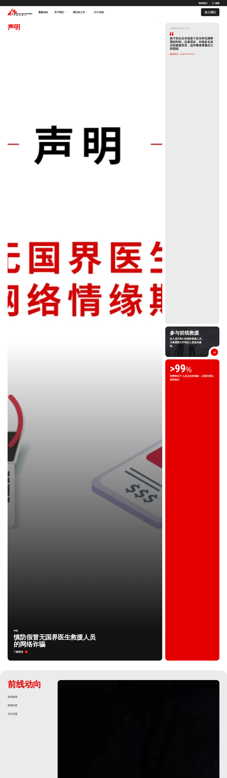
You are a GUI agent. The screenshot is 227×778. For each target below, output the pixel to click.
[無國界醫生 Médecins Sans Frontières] (20, 12)
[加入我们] (210, 12)
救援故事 (12, 705)
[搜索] (215, 3)
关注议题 (12, 713)
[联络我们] (203, 3)
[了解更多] (21, 651)
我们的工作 (80, 12)
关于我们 (60, 12)
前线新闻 (12, 696)
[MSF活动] (99, 12)
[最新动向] (43, 12)
